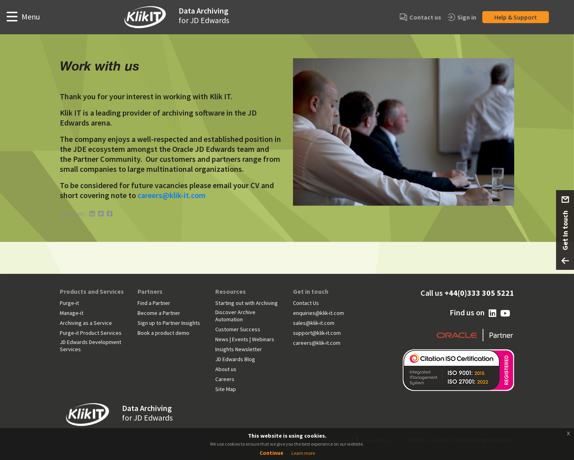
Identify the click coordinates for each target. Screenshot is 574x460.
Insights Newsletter (238, 349)
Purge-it (69, 303)
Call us (467, 293)
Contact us (420, 17)
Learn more (303, 453)
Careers (224, 379)
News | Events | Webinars (244, 339)
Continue (271, 452)
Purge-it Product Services (91, 332)
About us (225, 369)
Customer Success (237, 329)
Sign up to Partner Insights (169, 322)
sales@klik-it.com (313, 322)
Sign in (461, 17)
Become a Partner (159, 312)
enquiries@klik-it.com (318, 312)
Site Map (225, 389)
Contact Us (306, 303)
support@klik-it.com (317, 332)
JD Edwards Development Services (90, 345)
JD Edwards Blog (235, 359)
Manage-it (71, 312)
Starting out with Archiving (246, 303)
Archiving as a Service (86, 322)
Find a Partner (154, 303)
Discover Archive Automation (235, 316)
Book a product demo (163, 332)
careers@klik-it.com (172, 195)
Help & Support (515, 17)
